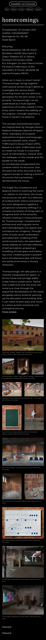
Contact (38, 9)
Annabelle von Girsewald (23, 4)
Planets (14, 9)
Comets (21, 9)
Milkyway (30, 9)
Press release (9, 311)
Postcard (6, 627)
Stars (7, 9)
